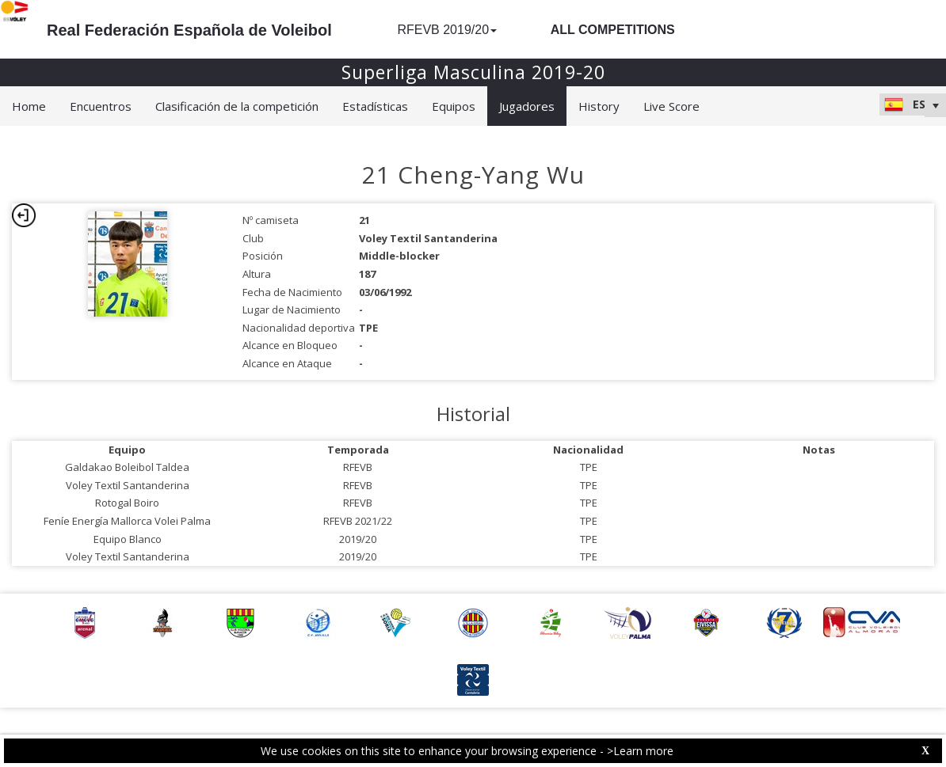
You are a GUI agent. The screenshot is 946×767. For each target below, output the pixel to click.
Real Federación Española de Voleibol (189, 30)
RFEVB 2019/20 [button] (447, 29)
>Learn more (640, 750)
